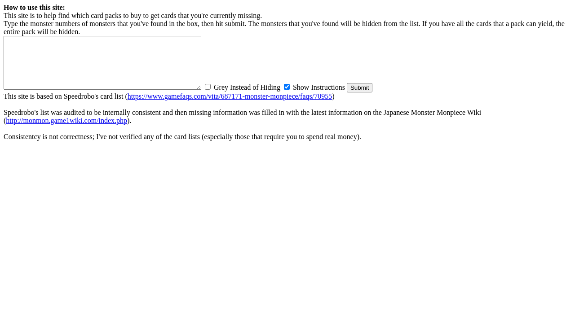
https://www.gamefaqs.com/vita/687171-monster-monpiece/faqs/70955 (230, 96)
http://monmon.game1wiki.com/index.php (66, 120)
